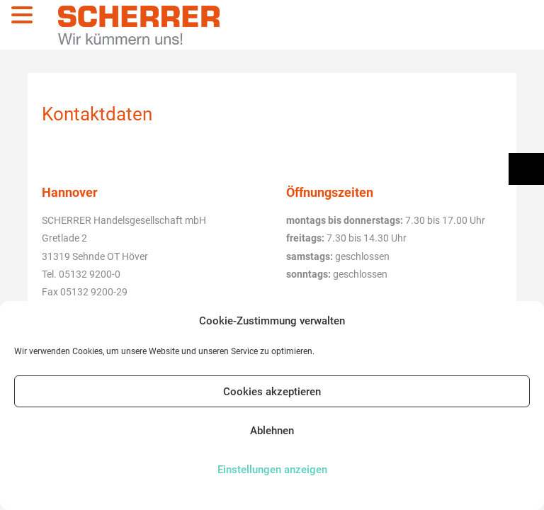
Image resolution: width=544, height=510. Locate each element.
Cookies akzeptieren (272, 391)
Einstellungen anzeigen (272, 469)
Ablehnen (272, 430)
